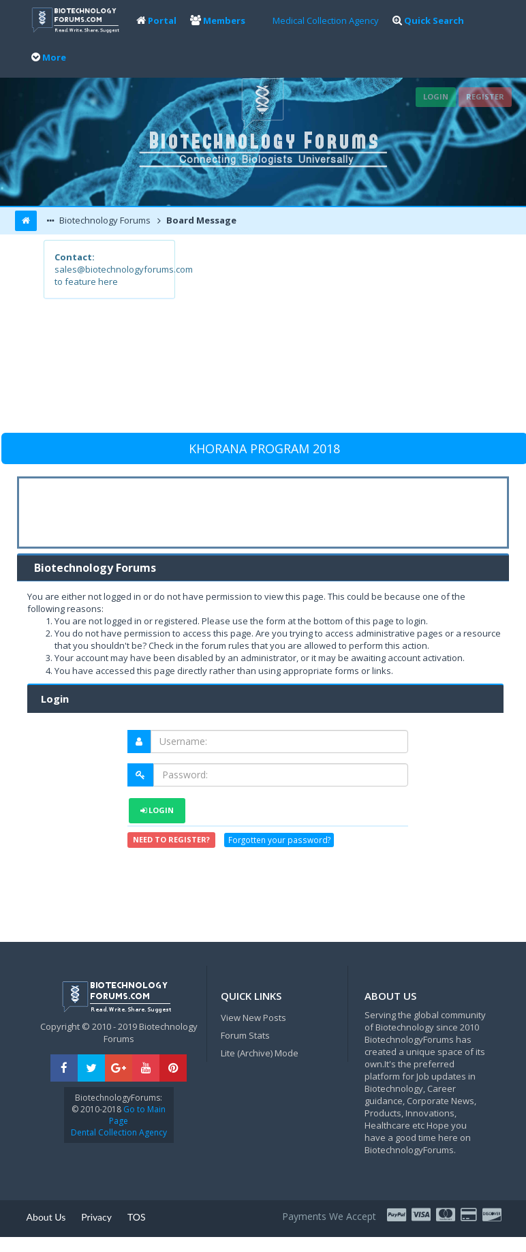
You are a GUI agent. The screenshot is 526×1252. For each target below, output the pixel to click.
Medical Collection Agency (326, 20)
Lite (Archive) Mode (259, 1053)
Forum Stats (245, 1035)
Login (435, 96)
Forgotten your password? (279, 840)
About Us (46, 1217)
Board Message (200, 220)
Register (485, 96)
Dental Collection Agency (119, 1132)
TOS (136, 1217)
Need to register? (171, 839)
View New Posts (253, 1017)
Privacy (96, 1217)
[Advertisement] (327, 335)
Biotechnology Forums (104, 220)
